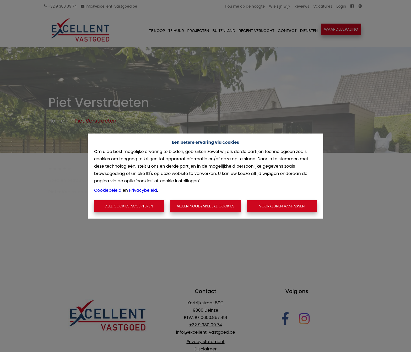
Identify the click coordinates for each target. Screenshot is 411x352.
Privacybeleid (143, 190)
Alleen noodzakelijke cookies (205, 206)
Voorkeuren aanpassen (282, 206)
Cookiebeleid (107, 190)
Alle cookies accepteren (129, 206)
